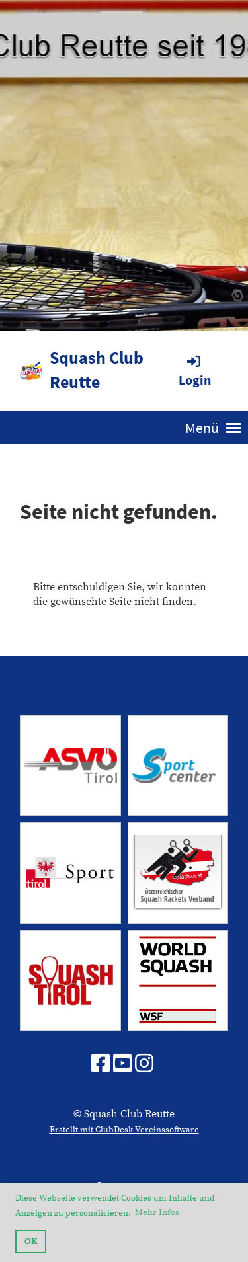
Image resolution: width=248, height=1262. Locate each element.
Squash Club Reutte (97, 369)
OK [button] (31, 1241)
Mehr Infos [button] (157, 1212)
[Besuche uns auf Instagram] (144, 1065)
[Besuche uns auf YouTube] (122, 1065)
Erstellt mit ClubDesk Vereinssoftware (124, 1129)
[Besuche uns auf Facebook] (100, 1065)
